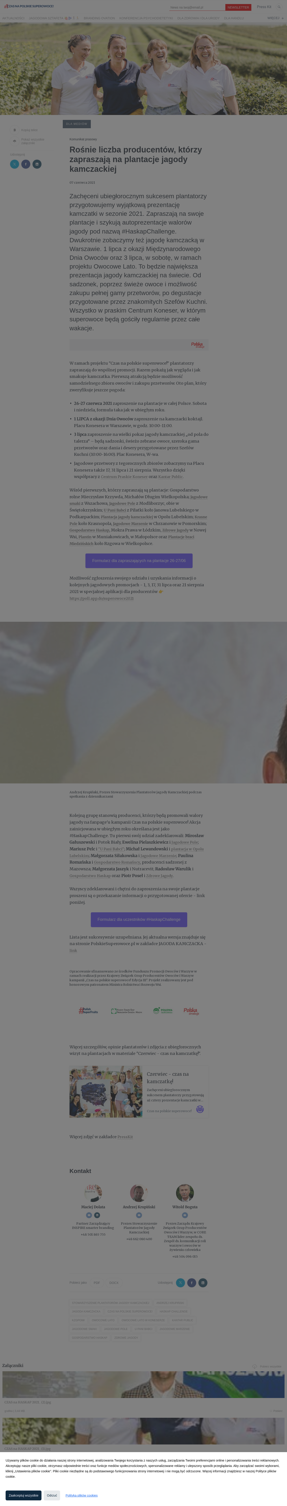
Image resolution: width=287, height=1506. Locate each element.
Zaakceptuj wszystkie (23, 1495)
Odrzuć (52, 1495)
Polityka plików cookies (81, 1495)
